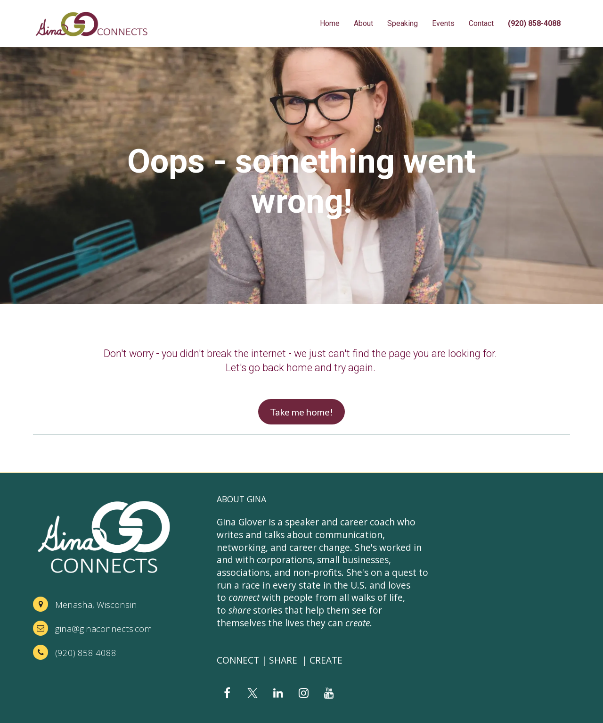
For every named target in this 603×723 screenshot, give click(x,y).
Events (443, 23)
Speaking (402, 23)
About (363, 23)
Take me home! (301, 411)
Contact (481, 23)
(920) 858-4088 (534, 23)
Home (330, 23)
